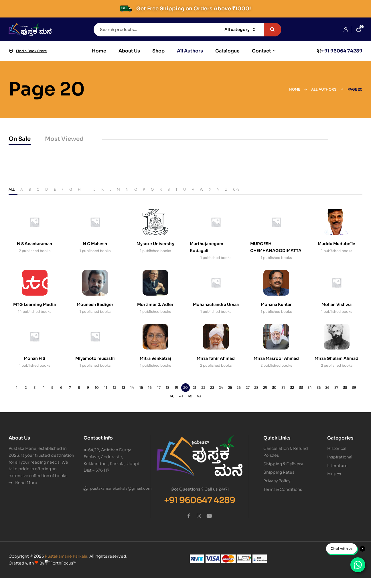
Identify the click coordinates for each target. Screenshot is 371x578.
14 (132, 387)
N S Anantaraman (34, 243)
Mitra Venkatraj (155, 358)
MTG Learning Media (34, 304)
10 (97, 387)
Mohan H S (34, 358)
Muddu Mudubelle (336, 243)
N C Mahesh (95, 243)
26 (238, 387)
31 (283, 387)
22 (203, 387)
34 (309, 387)
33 (301, 387)
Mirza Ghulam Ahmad (336, 358)
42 (190, 396)
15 (141, 387)
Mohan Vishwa (336, 304)
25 (230, 387)
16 (150, 387)
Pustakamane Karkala (66, 556)
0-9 (236, 189)
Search (272, 29)
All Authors (323, 89)
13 (123, 387)
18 (167, 387)
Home (294, 89)
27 (248, 387)
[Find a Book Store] (11, 51)
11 (105, 387)
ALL (12, 189)
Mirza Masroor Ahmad (276, 358)
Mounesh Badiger (95, 304)
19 (176, 387)
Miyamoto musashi (95, 358)
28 (256, 387)
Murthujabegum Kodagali (206, 247)
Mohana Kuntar (276, 304)
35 (319, 387)
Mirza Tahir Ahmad (216, 358)
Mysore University (155, 243)
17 (159, 387)
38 (345, 387)
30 (274, 387)
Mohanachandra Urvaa (216, 304)
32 (292, 387)
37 (336, 387)
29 (265, 387)
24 (221, 387)
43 (199, 396)
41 (181, 396)
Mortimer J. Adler (155, 304)
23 (212, 387)
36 (327, 387)
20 (185, 387)
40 (172, 396)
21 (194, 387)
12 (114, 387)
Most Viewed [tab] (64, 138)
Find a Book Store (31, 51)
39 (354, 387)
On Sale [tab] (20, 138)
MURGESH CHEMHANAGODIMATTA (275, 247)
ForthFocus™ (60, 563)
